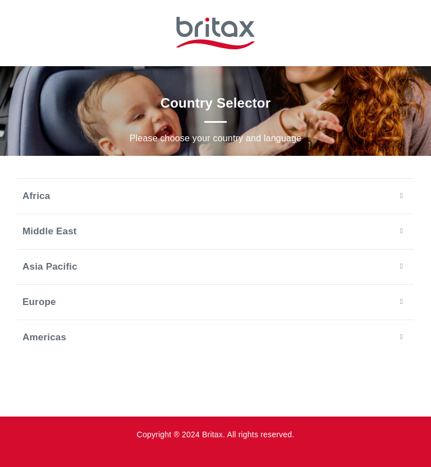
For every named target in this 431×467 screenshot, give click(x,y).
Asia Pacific (212, 266)
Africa (212, 195)
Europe (212, 301)
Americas (212, 337)
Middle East (212, 231)
